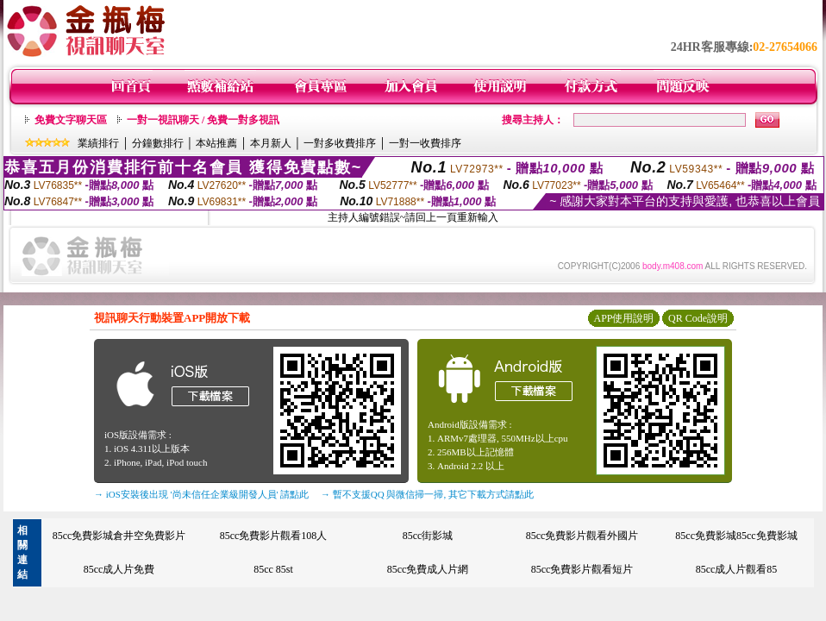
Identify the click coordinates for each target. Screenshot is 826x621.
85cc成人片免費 (119, 569)
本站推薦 (216, 143)
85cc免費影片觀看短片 (582, 569)
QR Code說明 (698, 318)
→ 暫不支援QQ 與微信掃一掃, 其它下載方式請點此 (427, 494)
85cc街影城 (428, 536)
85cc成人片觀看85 (737, 569)
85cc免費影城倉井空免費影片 (119, 536)
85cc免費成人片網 (428, 569)
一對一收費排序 (425, 143)
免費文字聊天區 (70, 120)
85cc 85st (273, 569)
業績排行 (98, 143)
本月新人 (270, 143)
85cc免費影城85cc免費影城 (736, 536)
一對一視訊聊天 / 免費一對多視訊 (203, 120)
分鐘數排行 (158, 143)
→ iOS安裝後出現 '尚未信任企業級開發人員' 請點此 (201, 494)
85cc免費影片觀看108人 (274, 536)
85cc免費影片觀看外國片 (582, 536)
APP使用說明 (623, 318)
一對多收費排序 (339, 143)
